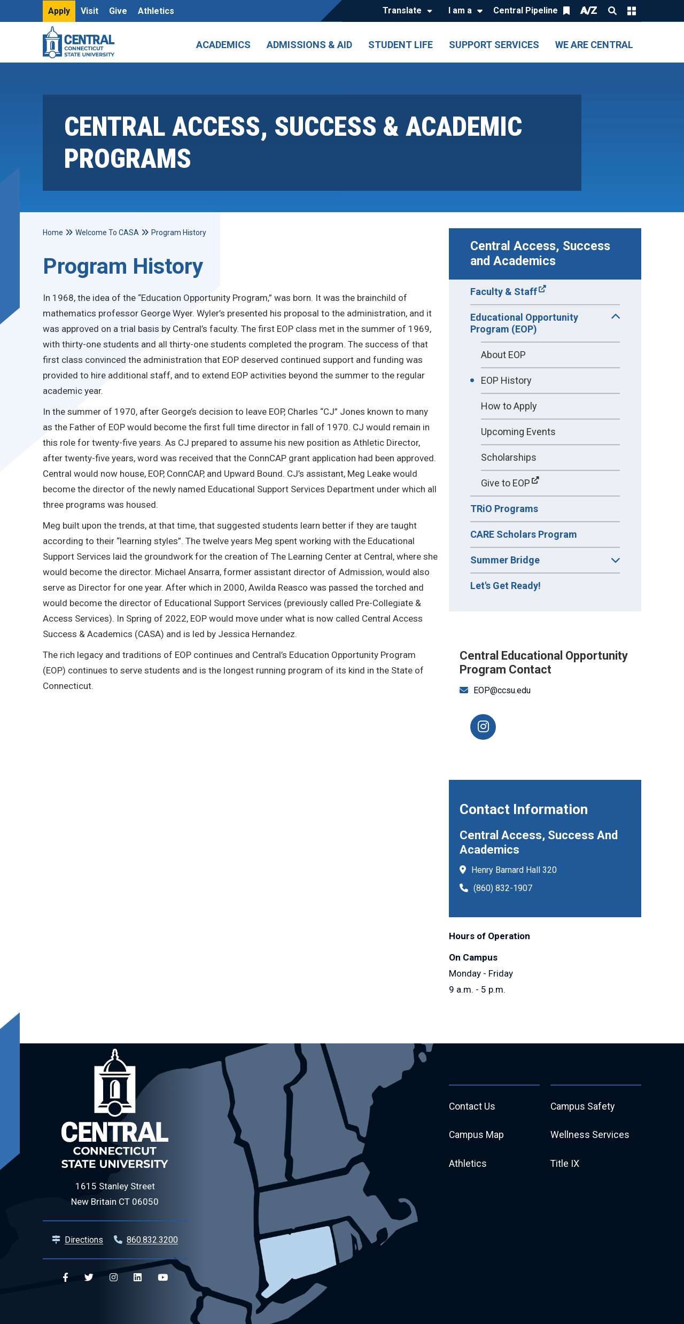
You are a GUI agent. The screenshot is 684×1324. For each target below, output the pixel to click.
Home (53, 232)
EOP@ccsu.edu (502, 690)
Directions (84, 1240)
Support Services (494, 44)
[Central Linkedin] (138, 1278)
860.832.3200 (152, 1240)
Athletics (156, 11)
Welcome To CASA (107, 232)
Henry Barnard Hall (505, 870)
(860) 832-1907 (502, 888)
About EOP (503, 354)
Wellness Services (589, 1135)
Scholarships (509, 457)
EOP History (506, 380)
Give (118, 11)
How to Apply (509, 406)
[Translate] (404, 11)
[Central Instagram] (114, 1278)
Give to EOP (505, 483)
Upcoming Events (518, 431)
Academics (223, 44)
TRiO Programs (504, 508)
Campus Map (477, 1135)
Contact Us (472, 1106)
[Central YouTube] (163, 1278)
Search (612, 10)
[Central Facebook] (65, 1278)
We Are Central (594, 44)
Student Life (400, 44)
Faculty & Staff (503, 291)
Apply (59, 11)
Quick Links (631, 10)
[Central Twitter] (89, 1278)
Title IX (565, 1164)
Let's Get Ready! (505, 585)
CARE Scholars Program (523, 534)
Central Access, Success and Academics (541, 253)
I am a (460, 10)
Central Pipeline (525, 10)
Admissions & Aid (309, 44)
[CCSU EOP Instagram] (483, 727)
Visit (89, 11)
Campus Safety (583, 1106)
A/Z (588, 10)
